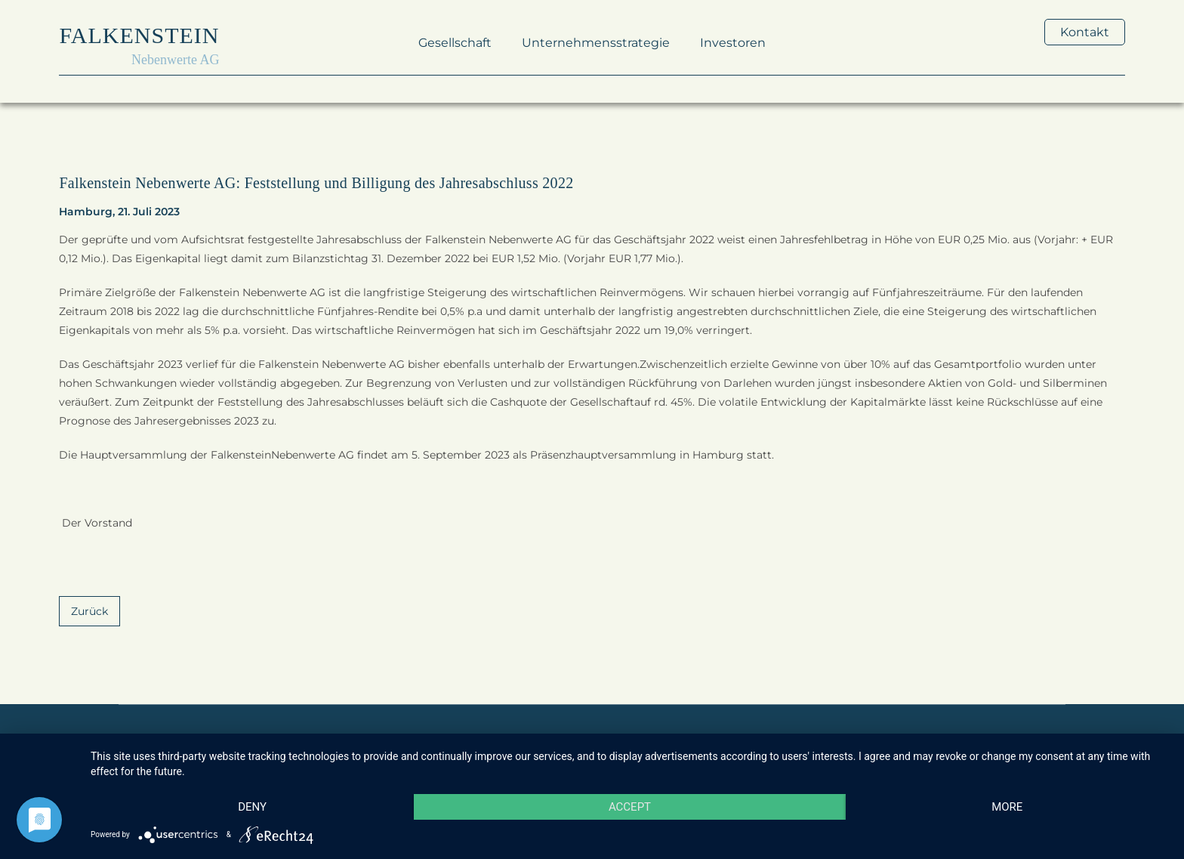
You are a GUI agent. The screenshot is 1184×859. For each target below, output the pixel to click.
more (1006, 807)
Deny (252, 807)
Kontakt (1084, 32)
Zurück (89, 611)
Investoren (733, 43)
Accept (630, 807)
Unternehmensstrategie (596, 43)
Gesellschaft (455, 43)
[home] (139, 43)
